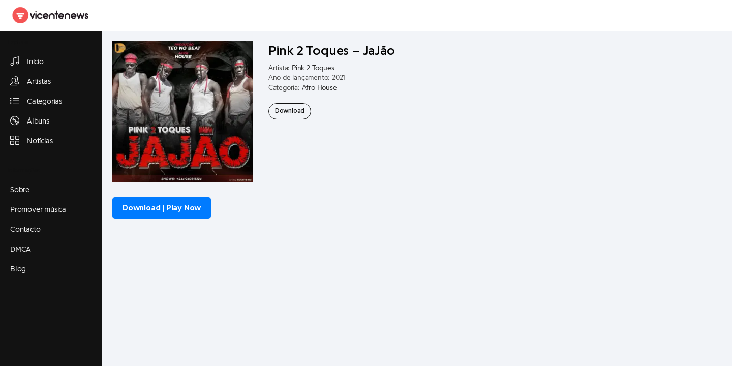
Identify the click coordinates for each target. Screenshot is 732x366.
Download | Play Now (162, 208)
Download (289, 111)
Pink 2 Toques (313, 68)
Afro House (319, 88)
